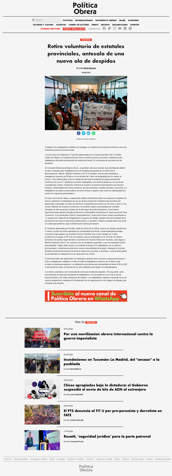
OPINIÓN (134, 25)
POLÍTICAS (67, 20)
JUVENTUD (61, 25)
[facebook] (79, 133)
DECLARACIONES (120, 25)
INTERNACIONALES (84, 20)
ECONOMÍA (133, 20)
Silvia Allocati (90, 68)
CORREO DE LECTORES (79, 25)
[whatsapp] (93, 133)
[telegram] (88, 133)
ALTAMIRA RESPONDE (50, 29)
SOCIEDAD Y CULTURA (43, 25)
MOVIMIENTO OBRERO (106, 20)
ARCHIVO (105, 25)
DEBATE (95, 25)
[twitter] (83, 133)
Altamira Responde (163, 459)
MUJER (122, 20)
